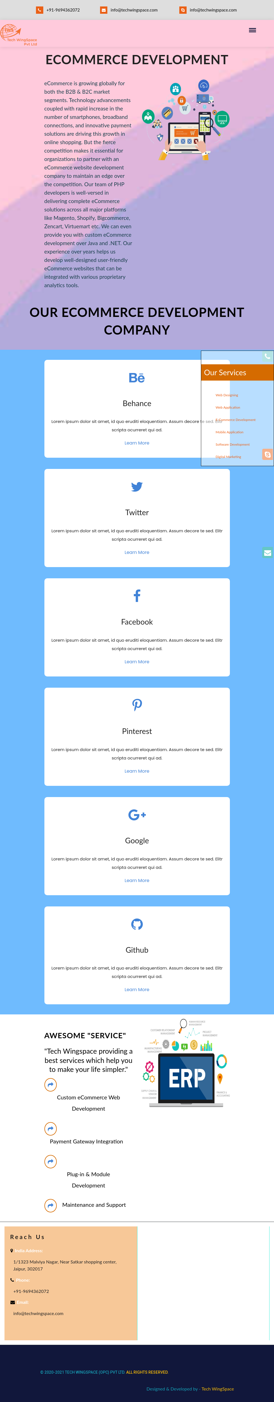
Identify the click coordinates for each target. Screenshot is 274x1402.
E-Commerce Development (235, 420)
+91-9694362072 (58, 10)
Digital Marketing (228, 457)
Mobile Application (229, 432)
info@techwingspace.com (129, 10)
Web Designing (227, 395)
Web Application (228, 407)
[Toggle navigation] (254, 30)
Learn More (136, 443)
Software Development (233, 444)
